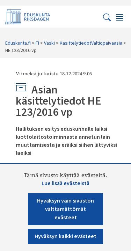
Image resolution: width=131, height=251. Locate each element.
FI (37, 43)
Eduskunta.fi (18, 43)
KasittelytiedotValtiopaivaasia (91, 43)
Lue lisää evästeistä (65, 183)
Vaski (49, 43)
